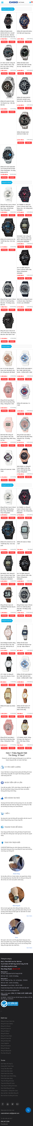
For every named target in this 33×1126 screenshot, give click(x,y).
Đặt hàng (20, 108)
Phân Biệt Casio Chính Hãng (8, 1076)
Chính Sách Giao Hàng (7, 1073)
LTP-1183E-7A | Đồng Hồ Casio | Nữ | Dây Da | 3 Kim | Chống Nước (8, 676)
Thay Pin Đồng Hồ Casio (7, 1081)
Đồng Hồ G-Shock (6, 182)
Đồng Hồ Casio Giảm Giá (7, 1021)
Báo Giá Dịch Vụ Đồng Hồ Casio (9, 1095)
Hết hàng (4, 41)
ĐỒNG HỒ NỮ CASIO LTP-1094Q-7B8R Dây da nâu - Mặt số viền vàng (23, 707)
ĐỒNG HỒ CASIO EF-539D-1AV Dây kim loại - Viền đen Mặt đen (8, 103)
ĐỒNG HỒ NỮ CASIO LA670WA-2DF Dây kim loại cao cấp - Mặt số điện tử (24, 644)
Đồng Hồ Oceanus (6, 1045)
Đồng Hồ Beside (5, 1048)
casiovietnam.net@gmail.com (10, 1113)
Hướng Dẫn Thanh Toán (7, 1066)
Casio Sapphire (5, 1043)
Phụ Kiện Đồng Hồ (6, 1053)
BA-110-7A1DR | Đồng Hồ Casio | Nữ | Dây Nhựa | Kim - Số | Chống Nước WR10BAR (8, 370)
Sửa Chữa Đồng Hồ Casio (8, 1088)
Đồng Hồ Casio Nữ (6, 620)
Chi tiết (12, 41)
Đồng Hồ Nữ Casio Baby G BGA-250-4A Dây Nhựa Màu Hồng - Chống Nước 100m (8, 401)
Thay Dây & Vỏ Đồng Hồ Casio (9, 1085)
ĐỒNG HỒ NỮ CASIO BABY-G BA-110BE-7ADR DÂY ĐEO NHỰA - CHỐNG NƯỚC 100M (24, 370)
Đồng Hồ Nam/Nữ (6, 1041)
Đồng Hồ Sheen (5, 1033)
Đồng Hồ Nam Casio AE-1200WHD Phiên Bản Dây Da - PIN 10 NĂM (8, 606)
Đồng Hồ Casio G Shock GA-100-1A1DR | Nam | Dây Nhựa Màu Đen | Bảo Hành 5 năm (8, 332)
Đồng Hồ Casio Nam (7, 485)
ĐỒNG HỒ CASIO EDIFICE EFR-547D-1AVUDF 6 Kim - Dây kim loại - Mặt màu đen (24, 99)
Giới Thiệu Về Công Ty (7, 1063)
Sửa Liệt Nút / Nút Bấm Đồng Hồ (9, 1093)
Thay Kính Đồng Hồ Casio (8, 1083)
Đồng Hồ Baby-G (6, 346)
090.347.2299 (5, 1121)
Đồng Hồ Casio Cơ (6, 1028)
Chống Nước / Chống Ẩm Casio (9, 1090)
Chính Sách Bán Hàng (7, 1078)
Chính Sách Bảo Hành (7, 1071)
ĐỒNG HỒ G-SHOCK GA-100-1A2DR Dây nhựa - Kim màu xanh (8, 241)
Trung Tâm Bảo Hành (6, 1068)
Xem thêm (29, 916)
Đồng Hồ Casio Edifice (7, 9)
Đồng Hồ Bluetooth (6, 1050)
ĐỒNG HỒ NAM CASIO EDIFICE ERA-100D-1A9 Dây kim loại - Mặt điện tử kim (24, 64)
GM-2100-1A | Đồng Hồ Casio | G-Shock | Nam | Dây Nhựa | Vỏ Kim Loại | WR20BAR (24, 301)
